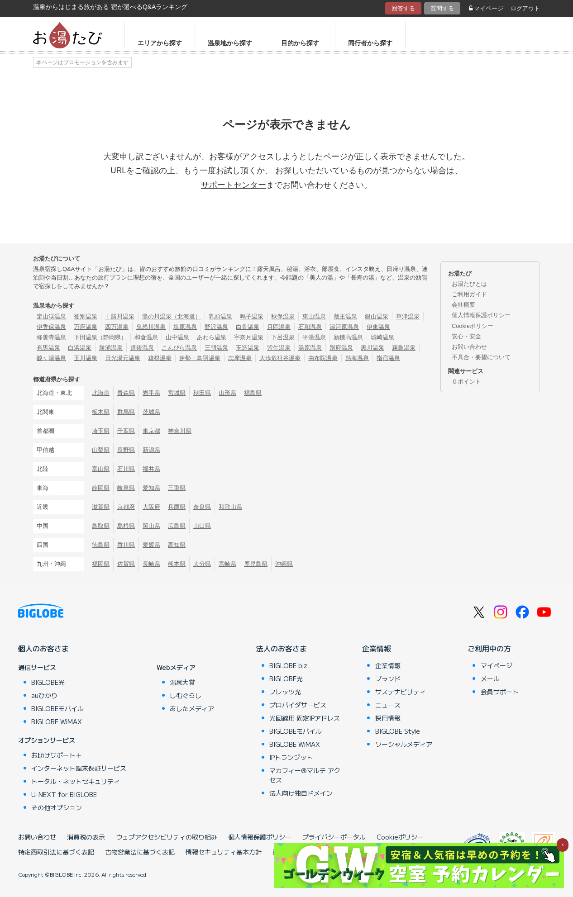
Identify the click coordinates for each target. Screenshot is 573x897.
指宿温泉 (388, 358)
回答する (403, 8)
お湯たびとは (469, 283)
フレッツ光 (285, 691)
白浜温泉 (79, 347)
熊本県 (177, 563)
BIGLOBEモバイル (57, 708)
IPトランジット (291, 757)
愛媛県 (151, 544)
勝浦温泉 (111, 347)
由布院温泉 (323, 358)
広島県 (177, 525)
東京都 (151, 430)
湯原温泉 (310, 347)
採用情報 (388, 717)
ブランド (388, 678)
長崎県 (151, 563)
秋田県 (202, 392)
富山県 (101, 468)
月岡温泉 (279, 326)
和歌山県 (230, 506)
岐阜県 (126, 487)
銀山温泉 (376, 316)
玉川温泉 (85, 358)
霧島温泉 (403, 347)
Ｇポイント (466, 381)
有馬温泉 (48, 347)
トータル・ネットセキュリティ (75, 781)
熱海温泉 (357, 358)
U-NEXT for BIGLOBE (64, 794)
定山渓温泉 (51, 316)
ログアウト (525, 8)
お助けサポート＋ (56, 754)
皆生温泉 (279, 347)
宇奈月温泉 (248, 337)
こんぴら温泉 (179, 347)
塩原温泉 (185, 326)
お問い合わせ (469, 346)
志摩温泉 (240, 358)
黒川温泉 (372, 347)
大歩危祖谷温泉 (280, 358)
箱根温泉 (160, 358)
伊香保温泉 (51, 326)
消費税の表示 (86, 836)
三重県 (177, 487)
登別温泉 (85, 316)
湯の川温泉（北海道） (171, 316)
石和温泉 (310, 326)
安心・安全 (466, 336)
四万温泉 (117, 326)
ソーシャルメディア (403, 744)
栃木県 (101, 411)
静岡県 (101, 487)
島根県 (126, 525)
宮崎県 (227, 563)
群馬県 (126, 411)
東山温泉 (314, 316)
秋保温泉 (283, 316)
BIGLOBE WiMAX (56, 721)
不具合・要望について (481, 357)
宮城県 (177, 392)
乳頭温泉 (220, 316)
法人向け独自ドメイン (301, 792)
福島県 (253, 392)
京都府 (126, 506)
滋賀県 (101, 506)
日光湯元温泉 (122, 358)
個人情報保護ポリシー (481, 315)
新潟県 (151, 449)
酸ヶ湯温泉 (51, 358)
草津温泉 (408, 316)
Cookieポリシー (472, 326)
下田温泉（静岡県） (100, 337)
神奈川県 (179, 430)
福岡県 (101, 563)
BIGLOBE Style (397, 731)
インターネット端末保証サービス (78, 768)
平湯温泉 (314, 337)
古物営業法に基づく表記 (140, 851)
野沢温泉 (216, 326)
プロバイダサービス (297, 704)
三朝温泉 (216, 347)
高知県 (177, 544)
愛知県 (151, 487)
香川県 (126, 544)
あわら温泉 (211, 337)
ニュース (388, 704)
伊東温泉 (378, 326)
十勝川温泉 (119, 316)
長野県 (126, 449)
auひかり (44, 695)
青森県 (126, 392)
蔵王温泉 (345, 316)
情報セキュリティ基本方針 (224, 851)
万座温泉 (85, 326)
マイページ (486, 8)
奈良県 (202, 506)
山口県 (202, 525)
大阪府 (151, 506)
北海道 (101, 392)
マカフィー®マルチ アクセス (304, 775)
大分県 (202, 563)
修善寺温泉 (51, 337)
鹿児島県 (255, 563)
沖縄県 (284, 563)
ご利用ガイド (469, 294)
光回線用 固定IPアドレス (304, 717)
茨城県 (151, 411)
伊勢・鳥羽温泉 (199, 358)
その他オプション (56, 807)
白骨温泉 (247, 326)
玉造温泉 (247, 347)
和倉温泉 (146, 337)
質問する (442, 8)
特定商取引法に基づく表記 (56, 851)
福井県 (151, 468)
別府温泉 (341, 347)
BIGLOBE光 (48, 682)
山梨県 (101, 449)
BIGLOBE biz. (289, 665)
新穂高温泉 (348, 337)
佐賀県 (126, 563)
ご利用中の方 (489, 648)
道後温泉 (142, 347)
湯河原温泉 (344, 326)
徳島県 (101, 544)
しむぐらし (185, 695)
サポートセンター (233, 185)
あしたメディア (192, 708)
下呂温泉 (283, 337)
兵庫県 (177, 506)
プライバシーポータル (334, 836)
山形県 (227, 392)
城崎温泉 (382, 337)
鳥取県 (101, 525)
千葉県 (126, 430)
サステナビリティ (400, 691)
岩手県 (151, 392)
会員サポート (500, 691)
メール (490, 678)
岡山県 (151, 525)
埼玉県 (101, 430)
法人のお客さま (281, 648)
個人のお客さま (43, 648)
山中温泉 (177, 337)
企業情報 (376, 648)
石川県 (126, 468)
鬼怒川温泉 (151, 326)
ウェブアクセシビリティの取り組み (166, 836)
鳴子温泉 (251, 316)
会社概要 (463, 304)
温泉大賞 (182, 682)
